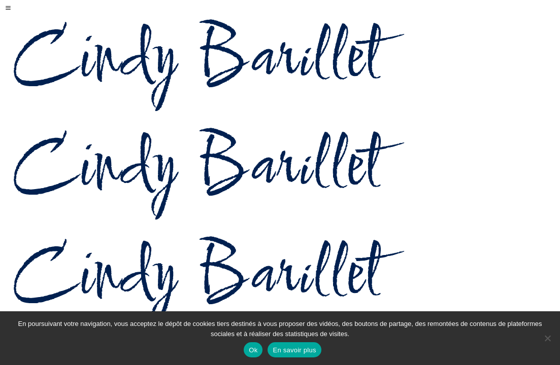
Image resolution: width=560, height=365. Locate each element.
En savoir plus (294, 350)
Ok (253, 350)
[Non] (547, 338)
